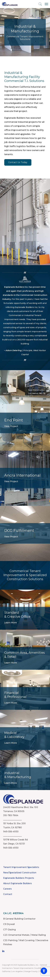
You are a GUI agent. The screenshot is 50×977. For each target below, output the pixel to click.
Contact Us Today (17, 162)
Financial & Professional (15, 695)
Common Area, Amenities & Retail (24, 655)
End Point (13, 420)
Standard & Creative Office (17, 614)
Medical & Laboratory (14, 735)
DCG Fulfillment (19, 530)
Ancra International (22, 475)
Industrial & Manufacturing (17, 775)
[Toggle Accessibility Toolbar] (43, 970)
